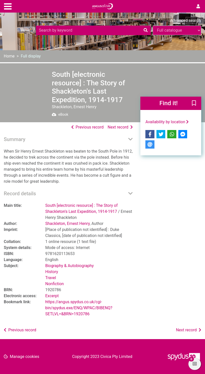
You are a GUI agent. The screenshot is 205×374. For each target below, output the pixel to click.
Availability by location (167, 121)
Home (9, 56)
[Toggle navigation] (8, 6)
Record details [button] (20, 194)
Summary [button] (14, 139)
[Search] (146, 30)
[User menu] (198, 6)
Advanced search (185, 20)
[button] (194, 103)
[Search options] (177, 30)
